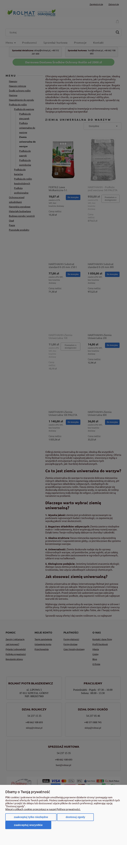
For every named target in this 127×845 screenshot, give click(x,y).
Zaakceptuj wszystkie (28, 825)
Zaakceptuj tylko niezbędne (31, 817)
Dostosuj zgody (75, 817)
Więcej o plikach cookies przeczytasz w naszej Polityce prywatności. (43, 809)
